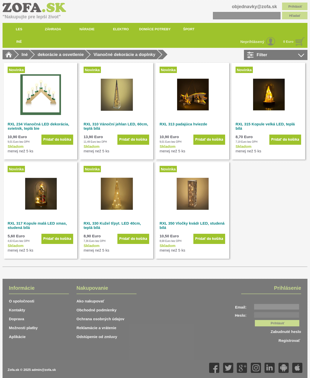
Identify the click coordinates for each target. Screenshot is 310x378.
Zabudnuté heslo (286, 331)
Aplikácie (17, 337)
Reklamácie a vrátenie (96, 328)
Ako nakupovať (90, 301)
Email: (240, 307)
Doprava (16, 319)
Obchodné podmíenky (96, 310)
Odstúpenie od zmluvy (96, 337)
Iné (25, 54)
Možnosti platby (23, 328)
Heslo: (240, 315)
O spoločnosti (21, 301)
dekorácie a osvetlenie (61, 54)
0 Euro (288, 41)
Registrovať (289, 340)
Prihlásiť (295, 6)
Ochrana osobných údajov (100, 319)
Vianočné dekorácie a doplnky (124, 54)
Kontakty (17, 310)
